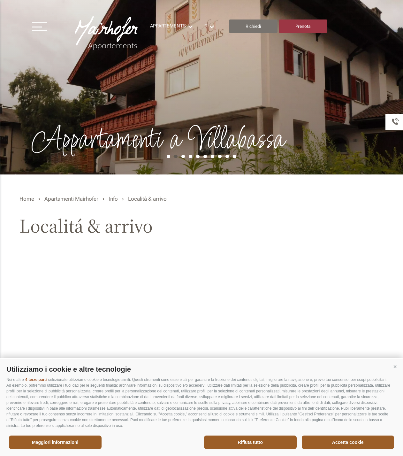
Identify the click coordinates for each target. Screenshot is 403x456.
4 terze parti (36, 379)
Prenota (303, 26)
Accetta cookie (348, 442)
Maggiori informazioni (55, 442)
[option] (201, 87)
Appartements (168, 26)
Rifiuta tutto (250, 442)
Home (26, 199)
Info (113, 199)
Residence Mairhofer (107, 33)
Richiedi (253, 26)
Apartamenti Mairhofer (71, 199)
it (205, 26)
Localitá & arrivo (147, 199)
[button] (395, 366)
